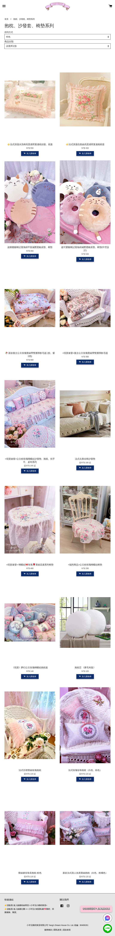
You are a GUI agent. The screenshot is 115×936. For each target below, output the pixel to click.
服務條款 (48, 930)
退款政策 (67, 930)
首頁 (6, 19)
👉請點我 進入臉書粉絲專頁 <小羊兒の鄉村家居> (25, 905)
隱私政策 (57, 930)
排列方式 (8, 32)
